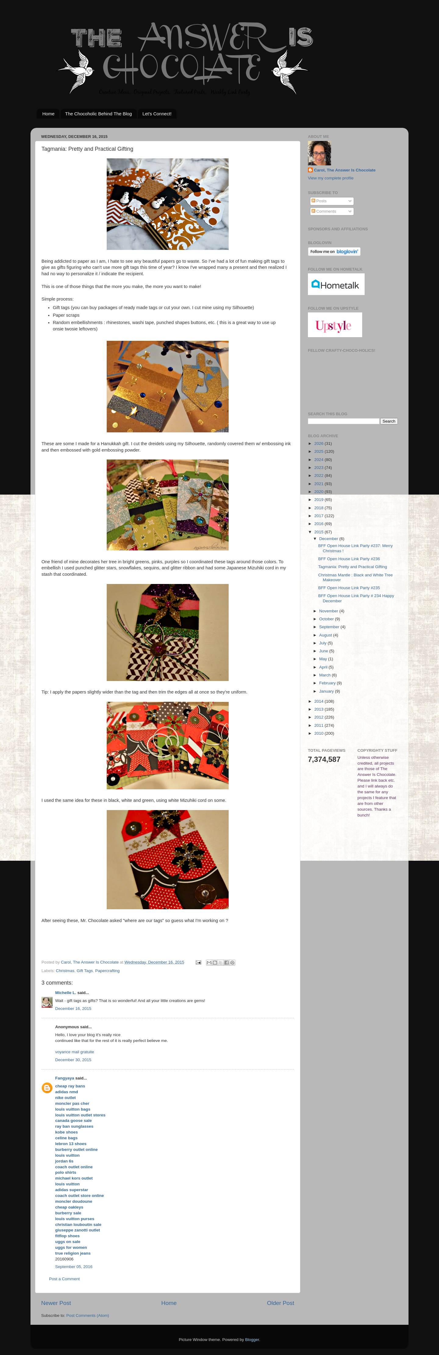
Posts (319, 201)
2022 (319, 475)
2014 (319, 701)
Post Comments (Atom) (87, 1315)
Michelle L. (65, 992)
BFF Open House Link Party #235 (349, 588)
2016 (319, 523)
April (324, 667)
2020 (319, 491)
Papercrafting (107, 970)
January (327, 691)
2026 (319, 443)
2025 (319, 451)
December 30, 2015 (73, 1060)
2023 (319, 467)
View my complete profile (331, 178)
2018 (319, 508)
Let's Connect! (156, 113)
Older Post (280, 1303)
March (325, 675)
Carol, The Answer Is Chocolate (345, 170)
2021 (319, 483)
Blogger (252, 1339)
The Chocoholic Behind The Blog (98, 113)
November (329, 611)
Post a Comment (64, 1279)
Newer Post (56, 1303)
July (323, 643)
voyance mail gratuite (74, 1052)
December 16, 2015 (73, 1008)
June (324, 651)
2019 (319, 499)
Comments (324, 211)
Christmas (65, 970)
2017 (319, 516)
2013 (319, 709)
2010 (319, 733)
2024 (319, 459)
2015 (319, 532)
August (326, 635)
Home (48, 113)
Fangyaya (64, 1078)
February (328, 683)
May (323, 659)
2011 (319, 725)
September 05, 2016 (73, 1266)
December (329, 538)
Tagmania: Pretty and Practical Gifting (352, 566)
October (327, 619)
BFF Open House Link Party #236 (349, 559)
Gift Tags (85, 970)
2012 (319, 717)
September (330, 627)
